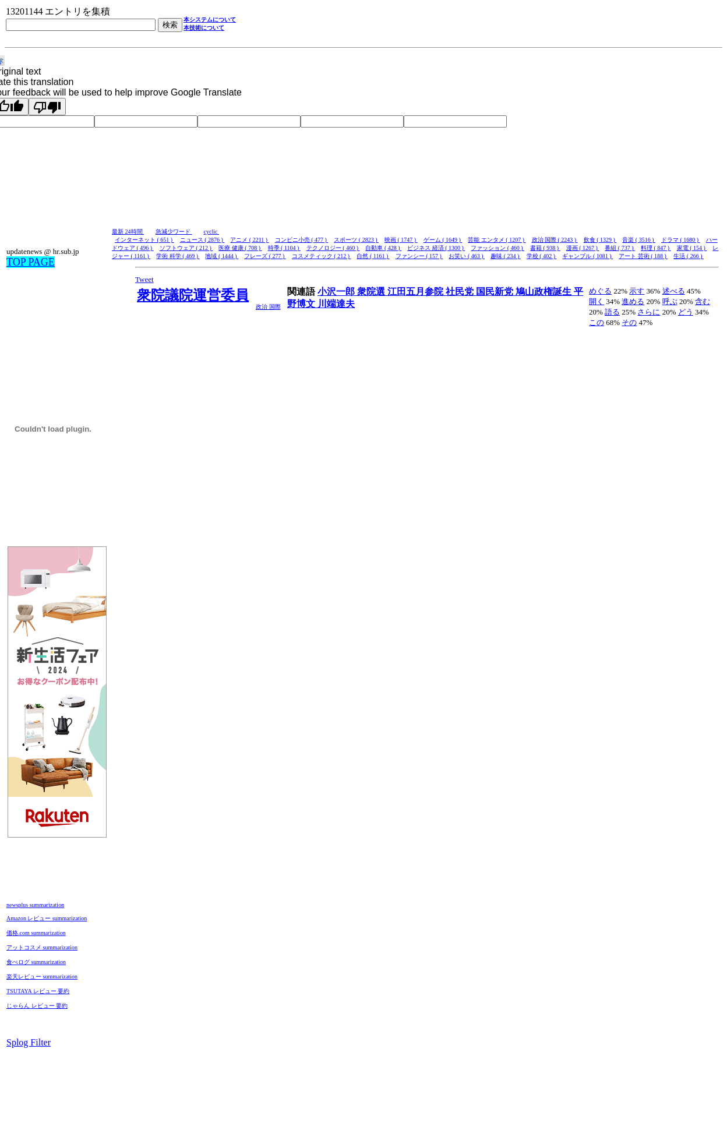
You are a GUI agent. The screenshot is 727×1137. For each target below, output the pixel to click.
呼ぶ (669, 301)
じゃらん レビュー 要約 (37, 1005)
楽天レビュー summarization (41, 976)
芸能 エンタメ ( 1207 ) (496, 239)
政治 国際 (268, 306)
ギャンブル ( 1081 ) (587, 256)
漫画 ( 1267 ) (582, 248)
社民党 (461, 291)
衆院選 (372, 291)
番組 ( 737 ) (620, 248)
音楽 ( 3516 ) (638, 239)
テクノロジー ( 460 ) (333, 248)
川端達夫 (336, 304)
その (629, 322)
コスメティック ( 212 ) (321, 256)
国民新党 (496, 291)
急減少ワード (174, 231)
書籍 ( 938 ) (545, 248)
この (596, 322)
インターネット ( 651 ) (144, 239)
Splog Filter (28, 1042)
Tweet (144, 279)
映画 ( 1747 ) (401, 239)
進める (633, 301)
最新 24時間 (128, 231)
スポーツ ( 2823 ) (356, 239)
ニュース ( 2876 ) (202, 239)
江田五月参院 (416, 291)
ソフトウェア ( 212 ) (186, 248)
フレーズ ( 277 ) (265, 256)
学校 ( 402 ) (542, 256)
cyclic (211, 231)
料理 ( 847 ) (656, 248)
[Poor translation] (47, 106)
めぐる (600, 291)
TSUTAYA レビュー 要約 (37, 991)
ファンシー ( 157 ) (419, 256)
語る (612, 312)
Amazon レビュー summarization (46, 918)
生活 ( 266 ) (688, 256)
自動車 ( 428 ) (383, 248)
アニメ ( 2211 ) (249, 239)
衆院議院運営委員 (193, 295)
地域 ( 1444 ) (221, 256)
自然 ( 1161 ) (373, 256)
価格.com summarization (36, 933)
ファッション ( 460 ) (497, 248)
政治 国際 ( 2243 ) (555, 239)
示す (636, 291)
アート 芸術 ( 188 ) (643, 256)
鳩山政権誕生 (545, 291)
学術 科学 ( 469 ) (177, 256)
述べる (673, 291)
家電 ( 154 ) (692, 248)
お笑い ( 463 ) (467, 256)
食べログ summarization (36, 962)
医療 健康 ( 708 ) (240, 248)
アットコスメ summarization (41, 947)
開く (596, 301)
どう (685, 312)
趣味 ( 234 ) (505, 256)
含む (702, 301)
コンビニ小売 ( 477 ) (302, 239)
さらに (648, 312)
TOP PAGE (30, 262)
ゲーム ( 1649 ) (443, 239)
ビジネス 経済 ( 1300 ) (436, 248)
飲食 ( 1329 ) (600, 239)
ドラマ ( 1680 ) (680, 239)
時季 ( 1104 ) (284, 248)
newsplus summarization (35, 905)
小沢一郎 (337, 291)
